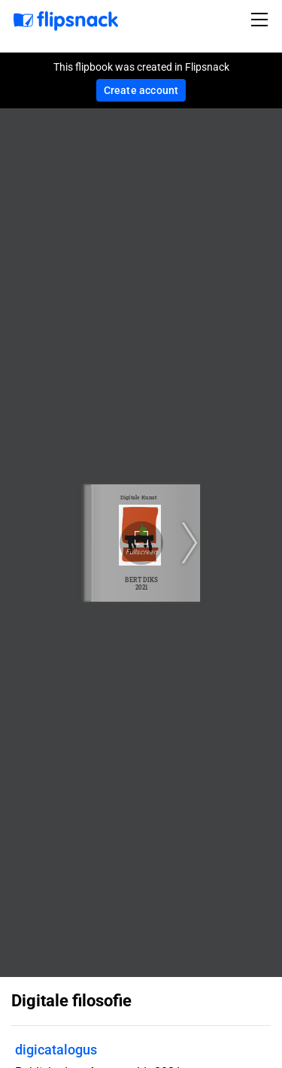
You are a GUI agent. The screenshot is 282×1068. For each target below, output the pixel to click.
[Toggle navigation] (261, 20)
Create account (141, 90)
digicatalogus (56, 1049)
